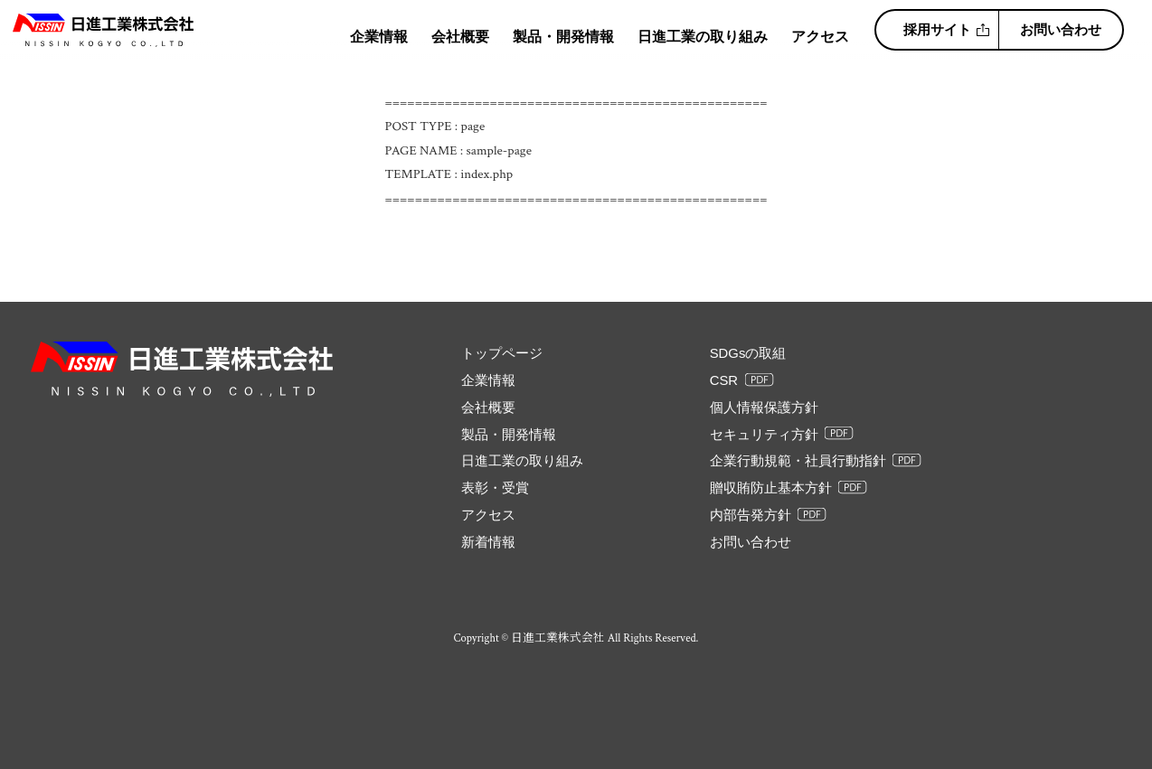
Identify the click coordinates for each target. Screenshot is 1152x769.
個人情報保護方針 (764, 407)
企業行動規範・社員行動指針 (798, 461)
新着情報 (488, 542)
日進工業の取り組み (702, 36)
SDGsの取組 (748, 353)
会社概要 (460, 36)
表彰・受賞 (495, 488)
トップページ (502, 353)
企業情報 (379, 36)
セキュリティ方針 (764, 434)
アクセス (820, 36)
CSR (724, 380)
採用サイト (937, 30)
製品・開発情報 (563, 36)
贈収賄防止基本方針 (771, 488)
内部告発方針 (750, 515)
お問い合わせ (1060, 30)
